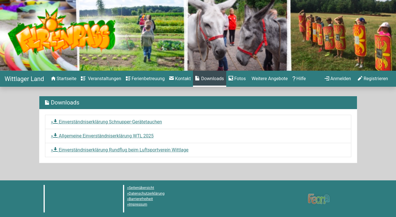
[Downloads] (209, 79)
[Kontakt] (180, 79)
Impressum (138, 204)
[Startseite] (24, 78)
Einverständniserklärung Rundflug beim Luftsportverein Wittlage (120, 150)
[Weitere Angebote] (269, 79)
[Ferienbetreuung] (145, 79)
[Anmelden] (337, 79)
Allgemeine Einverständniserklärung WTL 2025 (103, 136)
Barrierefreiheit (141, 199)
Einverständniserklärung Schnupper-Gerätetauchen (107, 122)
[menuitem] (64, 79)
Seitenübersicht (141, 188)
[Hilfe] (237, 79)
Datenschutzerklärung (147, 193)
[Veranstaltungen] (101, 79)
